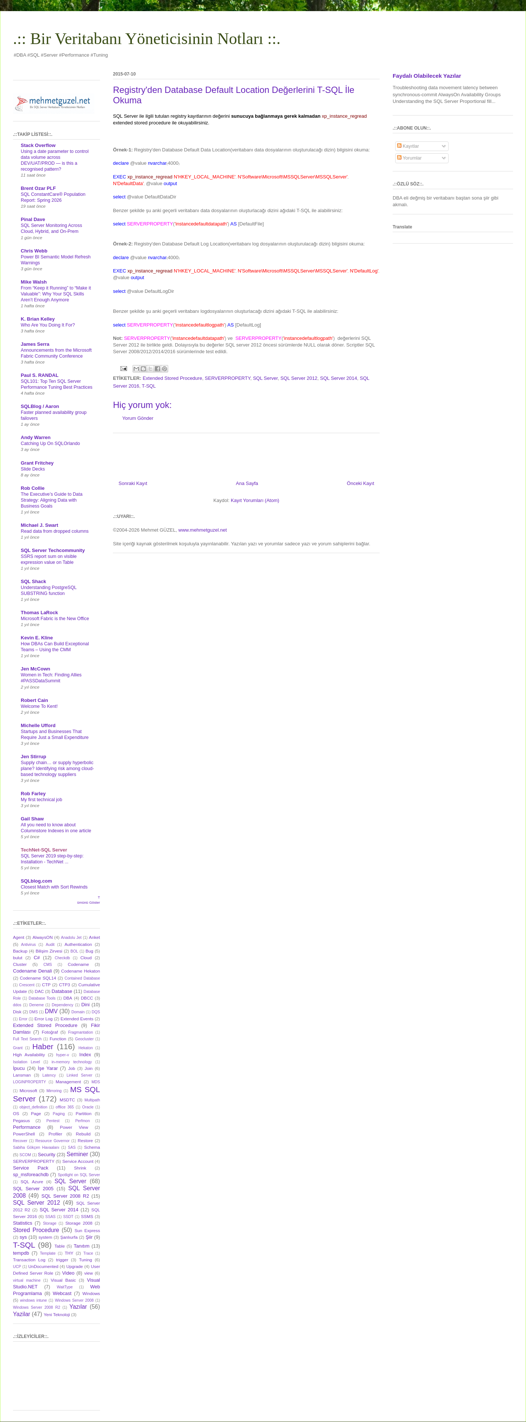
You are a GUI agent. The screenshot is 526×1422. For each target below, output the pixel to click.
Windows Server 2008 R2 (36, 1307)
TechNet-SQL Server (44, 850)
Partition (83, 1113)
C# (37, 957)
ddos (17, 1005)
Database (61, 991)
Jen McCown (35, 669)
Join (89, 1068)
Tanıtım (82, 1246)
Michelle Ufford (38, 725)
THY (69, 1253)
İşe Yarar (48, 1068)
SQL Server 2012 (298, 378)
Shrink (80, 1167)
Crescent (26, 985)
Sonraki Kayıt (133, 483)
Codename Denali (32, 971)
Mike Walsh (34, 282)
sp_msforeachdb (31, 1174)
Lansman (22, 1075)
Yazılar (78, 1307)
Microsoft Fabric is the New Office (55, 618)
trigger (62, 1259)
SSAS (50, 1217)
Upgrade (74, 1266)
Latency (49, 1075)
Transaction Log (29, 1259)
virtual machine (26, 1280)
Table (59, 1246)
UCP (17, 1267)
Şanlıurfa (69, 1237)
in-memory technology (71, 1062)
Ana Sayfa (247, 483)
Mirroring (53, 1091)
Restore (85, 1140)
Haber (42, 1046)
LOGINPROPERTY (29, 1082)
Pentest (52, 1121)
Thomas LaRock (39, 612)
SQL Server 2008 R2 (65, 1196)
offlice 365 (65, 1107)
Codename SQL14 (38, 978)
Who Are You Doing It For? (48, 325)
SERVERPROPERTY (227, 378)
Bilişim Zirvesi (49, 950)
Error (23, 1019)
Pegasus (21, 1120)
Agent (18, 937)
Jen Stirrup (33, 756)
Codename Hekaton (80, 970)
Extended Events (76, 1018)
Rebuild (83, 1133)
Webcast (62, 1293)
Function (58, 1038)
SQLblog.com (36, 881)
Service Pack (30, 1168)
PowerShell (24, 1133)
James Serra (35, 344)
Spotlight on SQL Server (79, 1175)
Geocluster (84, 1039)
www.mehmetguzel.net (203, 530)
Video (68, 1273)
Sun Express (87, 1230)
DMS (33, 1012)
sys (23, 1237)
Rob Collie (32, 488)
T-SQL (149, 386)
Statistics (22, 1223)
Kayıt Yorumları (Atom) (255, 500)
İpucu (19, 1068)
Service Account (77, 1161)
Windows (91, 1293)
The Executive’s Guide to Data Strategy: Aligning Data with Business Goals (52, 500)
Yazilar (21, 1314)
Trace (88, 1253)
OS (16, 1113)
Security (46, 1154)
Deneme (36, 1005)
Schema (92, 1147)
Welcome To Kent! (39, 706)
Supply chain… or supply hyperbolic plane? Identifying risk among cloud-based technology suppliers (57, 768)
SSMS (87, 1216)
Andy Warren (35, 437)
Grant (18, 1048)
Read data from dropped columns (55, 531)
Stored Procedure (36, 1230)
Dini (85, 1004)
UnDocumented (43, 1266)
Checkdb (62, 958)
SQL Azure (32, 1181)
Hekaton (86, 1048)
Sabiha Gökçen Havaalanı (36, 1147)
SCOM (25, 1155)
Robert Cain (34, 700)
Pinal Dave (33, 219)
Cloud (86, 957)
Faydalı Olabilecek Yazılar (427, 76)
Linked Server (79, 1075)
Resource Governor (53, 1141)
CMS (47, 965)
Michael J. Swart (39, 525)
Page (36, 1113)
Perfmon (82, 1121)
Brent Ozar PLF (38, 188)
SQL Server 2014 (338, 378)
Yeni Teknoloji (57, 1314)
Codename (78, 964)
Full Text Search (27, 1039)
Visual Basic (63, 1280)
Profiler (55, 1133)
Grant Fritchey (37, 463)
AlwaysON (43, 937)
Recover (20, 1141)
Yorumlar (409, 158)
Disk (17, 1011)
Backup (20, 950)
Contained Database (82, 978)
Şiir (89, 1237)
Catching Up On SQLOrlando (50, 443)
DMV (51, 1011)
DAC (39, 991)
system (45, 1237)
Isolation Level (26, 1062)
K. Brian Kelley (38, 319)
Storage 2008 (79, 1223)
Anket (94, 937)
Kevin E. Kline (37, 637)
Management (68, 1081)
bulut (17, 957)
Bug (89, 950)
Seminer (77, 1154)
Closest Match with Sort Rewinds (54, 887)
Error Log (43, 1018)
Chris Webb (34, 251)
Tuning (85, 1259)
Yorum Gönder (137, 418)
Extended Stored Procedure (172, 378)
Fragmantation (80, 1032)
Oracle (88, 1107)
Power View (74, 1127)
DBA (67, 998)
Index (85, 1054)
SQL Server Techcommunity (53, 550)
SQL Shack (33, 581)
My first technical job (41, 799)
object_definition (33, 1107)
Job (71, 1068)
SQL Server (265, 378)
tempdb (21, 1253)
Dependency (62, 1005)
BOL (74, 951)
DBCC (87, 998)
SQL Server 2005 (33, 1188)
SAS (72, 1147)
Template (48, 1253)
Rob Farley (33, 793)
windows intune (33, 1300)
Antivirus (28, 945)
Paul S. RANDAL (40, 375)
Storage (49, 1223)
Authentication (78, 944)
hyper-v (62, 1055)
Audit (50, 945)
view (88, 1273)
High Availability (29, 1054)
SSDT (68, 1217)
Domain (78, 1012)
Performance (26, 1127)
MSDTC (67, 1099)
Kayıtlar (408, 146)
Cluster (20, 964)
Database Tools (42, 998)
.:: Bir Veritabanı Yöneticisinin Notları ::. (146, 39)
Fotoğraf (50, 1032)
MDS (95, 1082)
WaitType (65, 1287)
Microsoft (28, 1090)
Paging (58, 1114)
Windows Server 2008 (74, 1300)
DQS (95, 1012)
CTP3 (64, 984)
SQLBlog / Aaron (40, 406)
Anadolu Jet (71, 938)
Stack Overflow (38, 145)
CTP (46, 984)
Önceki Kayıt (360, 483)
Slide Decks (33, 469)
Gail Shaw (32, 819)
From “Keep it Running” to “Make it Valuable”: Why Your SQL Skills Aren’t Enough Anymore (56, 293)
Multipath (92, 1100)
